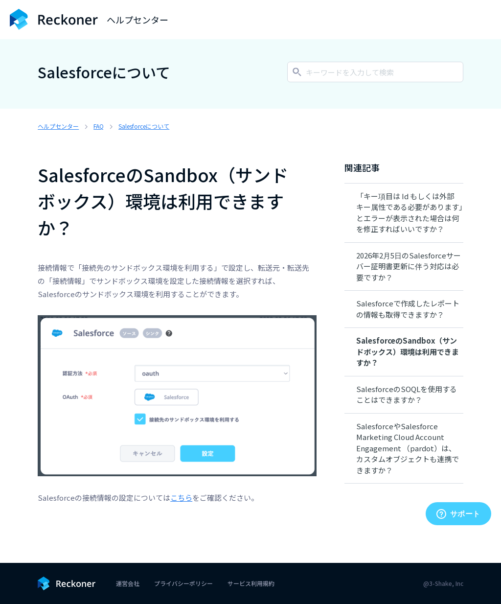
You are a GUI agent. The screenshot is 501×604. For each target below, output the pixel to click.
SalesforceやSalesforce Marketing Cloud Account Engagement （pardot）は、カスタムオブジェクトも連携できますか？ (407, 448)
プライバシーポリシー (183, 583)
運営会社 (127, 583)
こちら (181, 497)
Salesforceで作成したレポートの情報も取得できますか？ (407, 309)
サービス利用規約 (251, 583)
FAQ (98, 126)
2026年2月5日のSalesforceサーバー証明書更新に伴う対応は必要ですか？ (408, 266)
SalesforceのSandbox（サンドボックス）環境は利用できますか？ (407, 351)
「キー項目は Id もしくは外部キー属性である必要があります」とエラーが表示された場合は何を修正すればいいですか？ (409, 212)
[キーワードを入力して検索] (375, 72)
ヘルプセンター (58, 126)
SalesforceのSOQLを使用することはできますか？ (406, 394)
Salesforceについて (143, 126)
